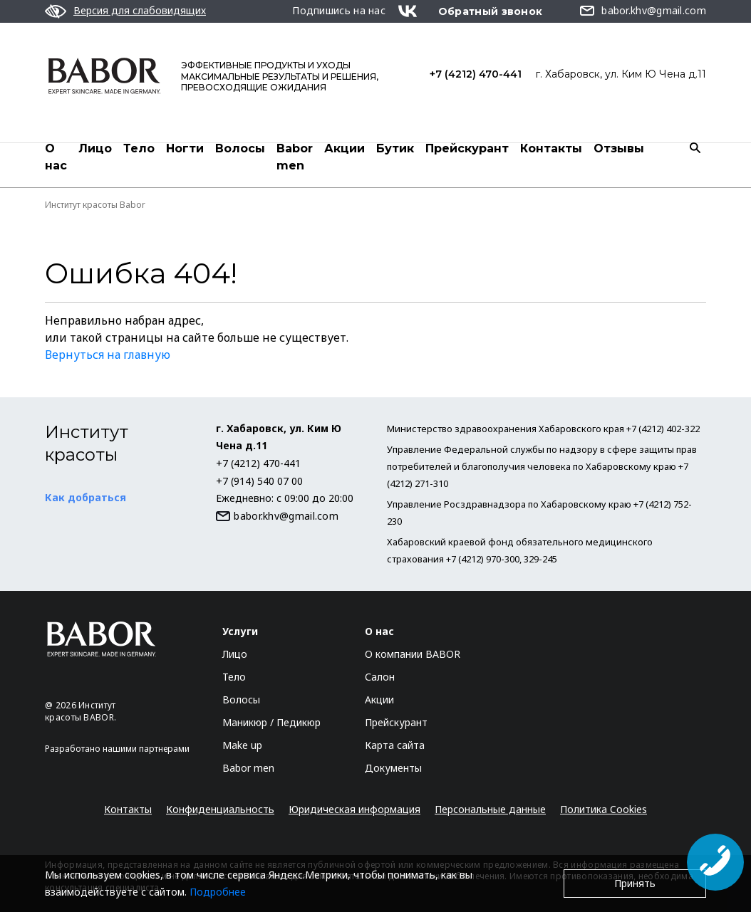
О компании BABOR (412, 654)
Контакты (551, 148)
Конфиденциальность (220, 809)
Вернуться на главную (107, 354)
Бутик (395, 148)
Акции (344, 148)
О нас (56, 157)
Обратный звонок (490, 11)
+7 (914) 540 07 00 (259, 481)
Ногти (185, 148)
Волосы (240, 148)
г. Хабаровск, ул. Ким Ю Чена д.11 (621, 74)
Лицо (95, 148)
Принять (635, 883)
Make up (242, 745)
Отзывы (619, 148)
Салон (380, 676)
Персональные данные (490, 809)
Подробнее (218, 891)
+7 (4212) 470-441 (476, 74)
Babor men (294, 157)
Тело (139, 148)
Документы (393, 768)
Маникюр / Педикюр (271, 722)
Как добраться (85, 497)
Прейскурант (467, 148)
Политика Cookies (603, 809)
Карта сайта (395, 745)
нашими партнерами (146, 749)
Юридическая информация (354, 809)
